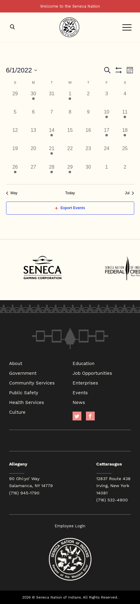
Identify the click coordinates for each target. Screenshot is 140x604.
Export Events (70, 208)
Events (80, 392)
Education (83, 363)
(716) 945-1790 (24, 493)
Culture (17, 412)
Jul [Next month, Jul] (129, 193)
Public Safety (23, 392)
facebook (90, 416)
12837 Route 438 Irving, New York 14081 (113, 486)
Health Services (26, 402)
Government (22, 373)
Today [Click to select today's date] (70, 193)
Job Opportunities (92, 373)
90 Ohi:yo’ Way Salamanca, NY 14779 (31, 482)
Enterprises (85, 382)
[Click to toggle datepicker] (21, 70)
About (15, 363)
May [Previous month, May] (12, 193)
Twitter (77, 416)
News (79, 402)
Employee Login (70, 526)
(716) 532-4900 (112, 500)
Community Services (32, 382)
